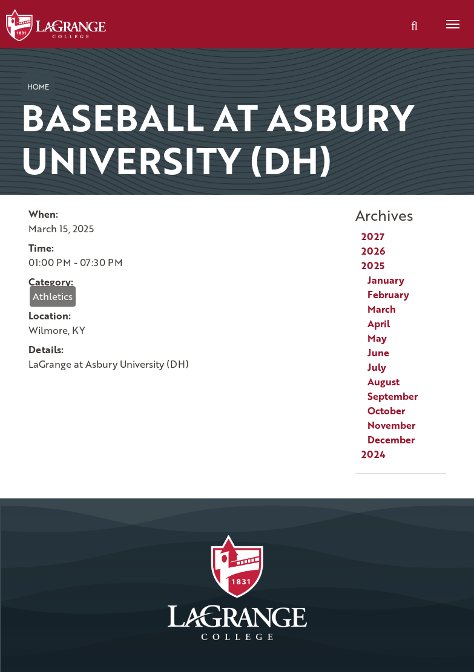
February (388, 294)
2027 (372, 236)
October (386, 410)
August (383, 381)
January (385, 280)
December (391, 439)
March (381, 309)
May (377, 338)
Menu (448, 17)
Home (38, 86)
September (392, 396)
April (378, 323)
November (391, 425)
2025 (372, 265)
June (378, 352)
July (376, 367)
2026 (373, 251)
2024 (373, 454)
